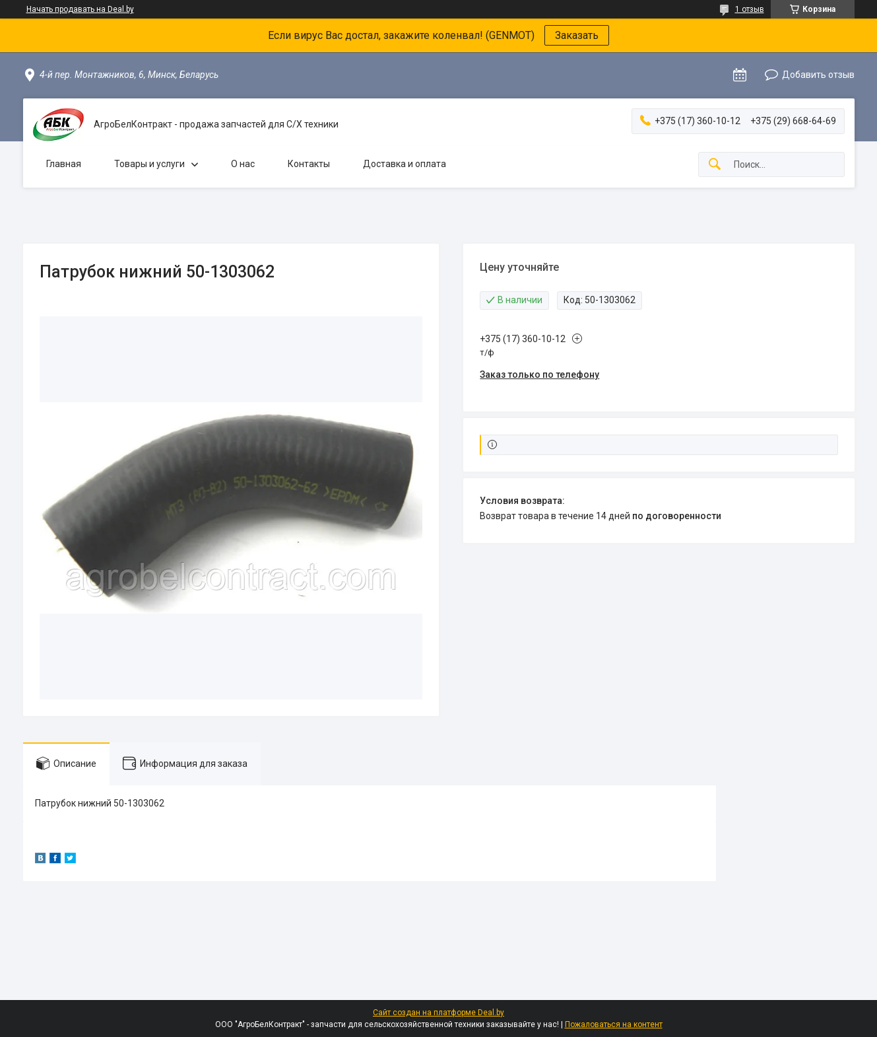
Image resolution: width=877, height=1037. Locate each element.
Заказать (577, 35)
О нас (243, 164)
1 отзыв (749, 9)
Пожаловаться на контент (614, 1024)
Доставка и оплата (404, 164)
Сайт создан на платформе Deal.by (438, 1012)
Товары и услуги (149, 164)
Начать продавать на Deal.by (80, 9)
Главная (63, 164)
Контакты (309, 164)
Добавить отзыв (818, 74)
